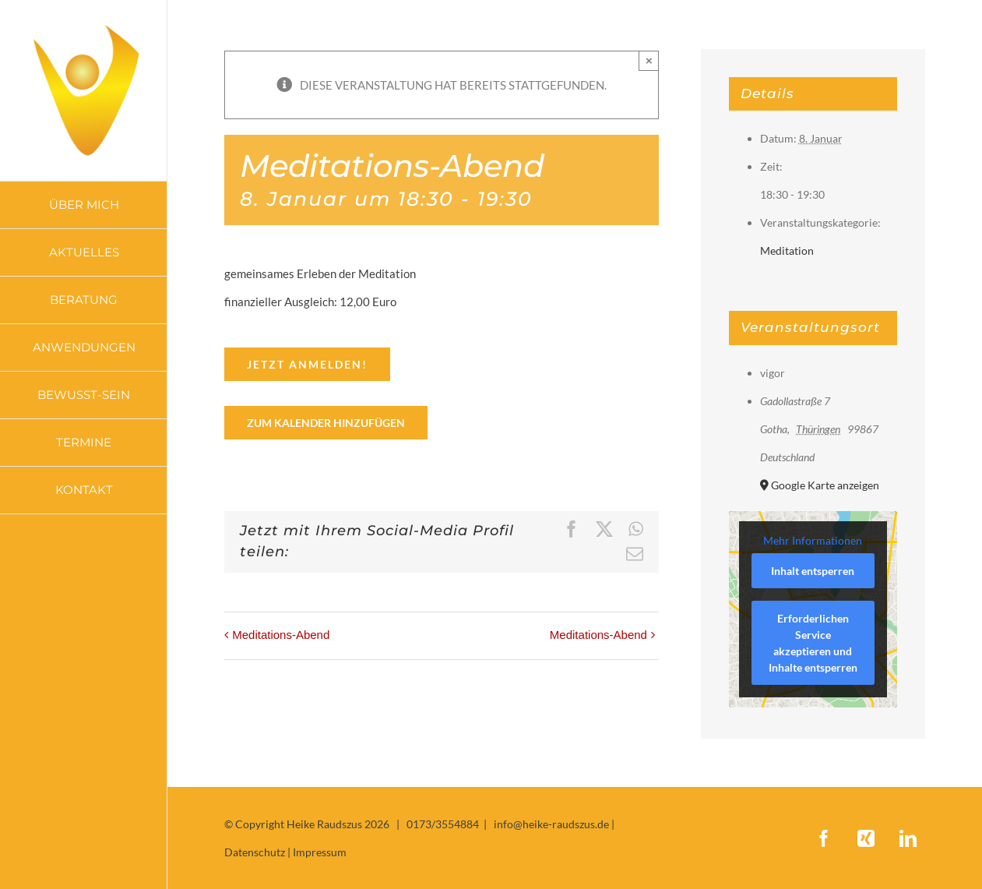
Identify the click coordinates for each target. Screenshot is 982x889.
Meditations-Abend (280, 634)
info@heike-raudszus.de (551, 824)
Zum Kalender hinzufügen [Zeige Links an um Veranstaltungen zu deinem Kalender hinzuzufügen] (326, 422)
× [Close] (649, 60)
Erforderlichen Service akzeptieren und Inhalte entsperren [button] (813, 643)
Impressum (320, 852)
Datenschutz (254, 852)
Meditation (787, 250)
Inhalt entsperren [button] (812, 570)
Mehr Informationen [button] (812, 540)
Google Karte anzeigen (825, 485)
